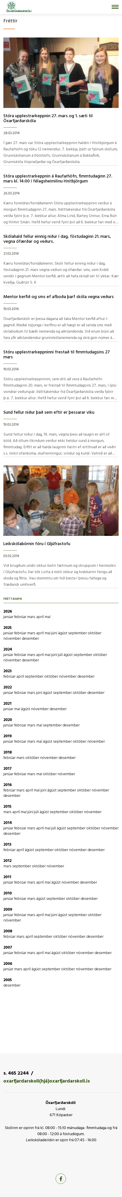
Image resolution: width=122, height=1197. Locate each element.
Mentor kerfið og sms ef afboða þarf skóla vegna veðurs (58, 297)
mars (31, 617)
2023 (7, 671)
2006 (7, 964)
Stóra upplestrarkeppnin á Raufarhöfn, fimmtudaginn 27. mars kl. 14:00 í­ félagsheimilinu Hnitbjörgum (57, 179)
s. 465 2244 (16, 1073)
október (95, 633)
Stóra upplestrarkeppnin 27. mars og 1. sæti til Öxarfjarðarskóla (48, 118)
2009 (7, 909)
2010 (7, 893)
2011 (7, 877)
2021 (7, 703)
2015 (7, 806)
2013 (7, 844)
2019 (7, 736)
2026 (7, 611)
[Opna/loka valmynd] (115, 7)
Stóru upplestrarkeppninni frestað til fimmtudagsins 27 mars (56, 355)
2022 (7, 687)
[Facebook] (61, 1179)
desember (30, 638)
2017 (7, 768)
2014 (7, 823)
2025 (7, 628)
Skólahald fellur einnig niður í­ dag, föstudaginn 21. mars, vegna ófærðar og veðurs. (57, 239)
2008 (7, 931)
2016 (7, 785)
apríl (40, 617)
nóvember (12, 638)
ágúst (63, 633)
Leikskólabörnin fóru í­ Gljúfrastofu (36, 544)
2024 (7, 649)
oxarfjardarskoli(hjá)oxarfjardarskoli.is (46, 1081)
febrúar (20, 617)
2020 (7, 720)
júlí (60, 655)
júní (54, 633)
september (78, 633)
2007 (7, 947)
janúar (8, 617)
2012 (7, 861)
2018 (7, 752)
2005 (7, 980)
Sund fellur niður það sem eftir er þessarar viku (48, 412)
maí (47, 617)
